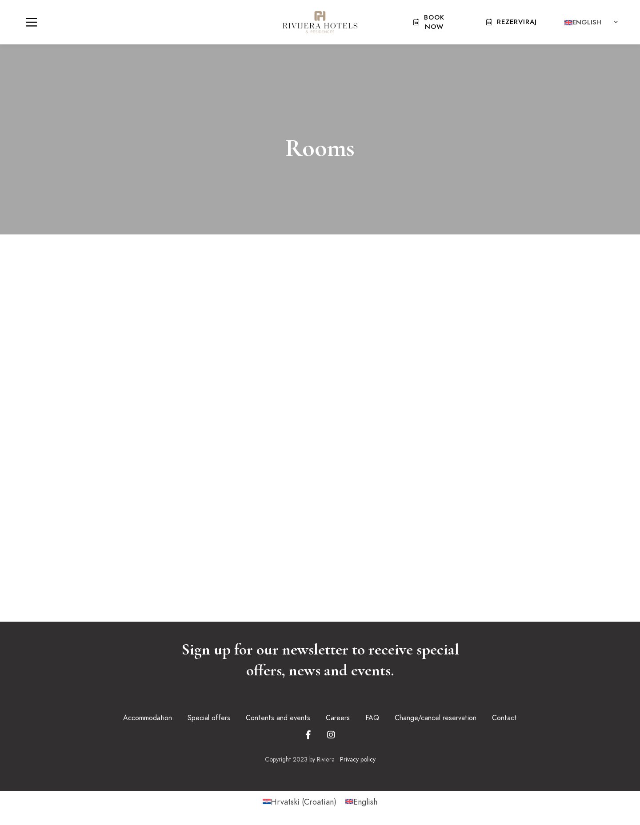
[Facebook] (308, 735)
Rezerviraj (511, 21)
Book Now (428, 22)
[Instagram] (331, 735)
